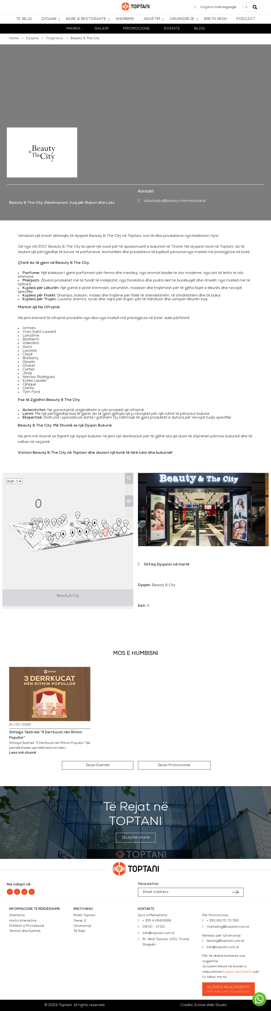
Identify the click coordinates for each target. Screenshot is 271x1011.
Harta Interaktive (22, 921)
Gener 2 (80, 921)
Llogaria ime (210, 7)
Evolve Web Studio (211, 1005)
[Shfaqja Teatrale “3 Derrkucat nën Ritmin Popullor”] (49, 694)
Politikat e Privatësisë (26, 926)
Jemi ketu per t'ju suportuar (229, 991)
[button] (97, 765)
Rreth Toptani (84, 915)
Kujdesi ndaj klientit (238, 972)
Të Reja (79, 931)
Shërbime (17, 915)
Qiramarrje (82, 926)
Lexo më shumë (22, 753)
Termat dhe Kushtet (25, 931)
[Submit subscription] (235, 892)
